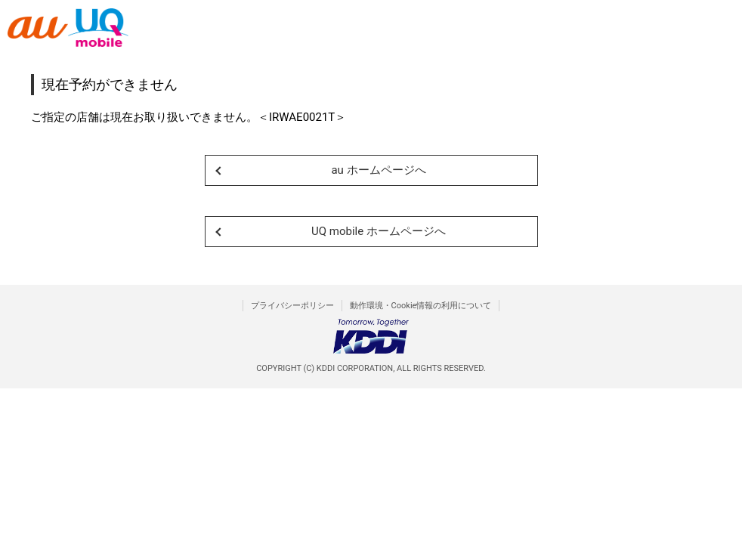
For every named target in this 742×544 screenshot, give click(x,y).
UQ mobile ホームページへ (378, 231)
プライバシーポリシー (292, 306)
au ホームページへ (378, 170)
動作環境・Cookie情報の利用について (421, 306)
